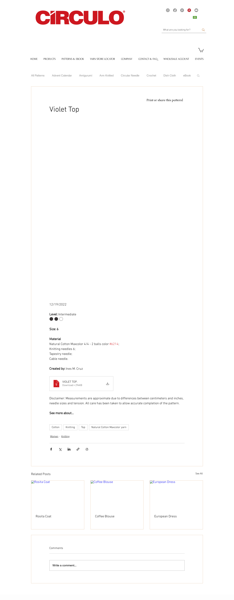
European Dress (165, 516)
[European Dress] (176, 495)
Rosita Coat (43, 516)
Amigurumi (85, 75)
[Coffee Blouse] (117, 495)
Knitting (70, 427)
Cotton (55, 427)
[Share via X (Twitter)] (60, 449)
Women (54, 436)
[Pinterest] (182, 10)
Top (83, 427)
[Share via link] (78, 449)
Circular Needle (130, 75)
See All (199, 473)
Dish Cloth (169, 75)
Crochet (151, 75)
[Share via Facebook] (51, 449)
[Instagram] (168, 10)
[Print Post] (87, 449)
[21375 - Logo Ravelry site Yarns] (189, 10)
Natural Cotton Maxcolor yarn (108, 427)
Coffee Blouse (104, 516)
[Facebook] (175, 10)
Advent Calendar (62, 75)
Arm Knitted (106, 75)
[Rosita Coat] (57, 495)
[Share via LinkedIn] (69, 449)
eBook (187, 75)
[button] (201, 50)
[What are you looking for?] (178, 30)
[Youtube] (196, 10)
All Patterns (38, 75)
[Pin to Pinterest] (96, 590)
